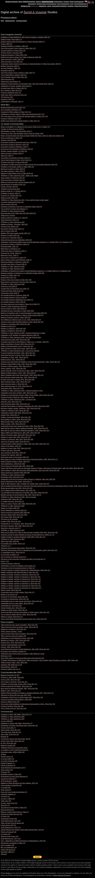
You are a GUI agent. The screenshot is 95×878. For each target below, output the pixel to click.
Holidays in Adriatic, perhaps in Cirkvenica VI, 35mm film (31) (21, 586)
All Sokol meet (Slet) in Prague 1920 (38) (14, 162)
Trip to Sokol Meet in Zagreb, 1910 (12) (14, 75)
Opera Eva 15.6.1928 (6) (9, 286)
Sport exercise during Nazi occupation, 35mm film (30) (18, 634)
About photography (63, 4)
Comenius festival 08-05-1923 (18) (12, 202)
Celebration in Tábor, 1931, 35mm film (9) (14, 357)
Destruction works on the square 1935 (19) (15, 457)
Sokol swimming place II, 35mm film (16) (14, 384)
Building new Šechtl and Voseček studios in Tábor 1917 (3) (20, 121)
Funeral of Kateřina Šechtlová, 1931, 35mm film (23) (18, 353)
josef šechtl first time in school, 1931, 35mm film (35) (18, 355)
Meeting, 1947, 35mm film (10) (11, 691)
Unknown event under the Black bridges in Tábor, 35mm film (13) (22, 322)
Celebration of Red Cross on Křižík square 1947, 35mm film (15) (22, 697)
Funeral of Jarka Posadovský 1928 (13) (14, 306)
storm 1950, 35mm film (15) (10, 734)
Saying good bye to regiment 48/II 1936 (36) (15, 512)
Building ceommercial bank (11, 189)
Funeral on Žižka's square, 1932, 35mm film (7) (16, 366)
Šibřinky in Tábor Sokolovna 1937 (13, 530)
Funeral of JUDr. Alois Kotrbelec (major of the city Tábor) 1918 (22, 133)
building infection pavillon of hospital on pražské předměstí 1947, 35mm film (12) (27, 693)
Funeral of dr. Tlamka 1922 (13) (11, 195)
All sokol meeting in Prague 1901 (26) (13, 50)
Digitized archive (47, 2)
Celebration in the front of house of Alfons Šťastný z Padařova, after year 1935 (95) (28, 479)
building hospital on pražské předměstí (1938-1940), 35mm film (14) (23, 537)
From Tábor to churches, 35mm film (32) (14, 682)
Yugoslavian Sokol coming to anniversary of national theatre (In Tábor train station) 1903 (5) (31, 64)
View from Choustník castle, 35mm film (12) (15, 441)
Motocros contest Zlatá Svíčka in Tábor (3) (15, 812)
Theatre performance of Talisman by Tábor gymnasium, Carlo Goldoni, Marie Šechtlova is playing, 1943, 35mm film (40, 660)
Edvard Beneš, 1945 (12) (9, 667)
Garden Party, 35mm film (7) (10, 415)
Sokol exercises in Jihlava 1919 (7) (12, 153)
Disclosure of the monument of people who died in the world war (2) (23, 559)
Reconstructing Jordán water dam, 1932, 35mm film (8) (19, 377)
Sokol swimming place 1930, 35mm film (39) (15, 339)
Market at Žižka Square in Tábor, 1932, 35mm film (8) (18, 373)
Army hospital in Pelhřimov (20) (11, 110)
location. (71, 6)
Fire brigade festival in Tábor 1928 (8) (13, 302)
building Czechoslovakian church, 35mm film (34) (17, 346)
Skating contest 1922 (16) (9, 198)
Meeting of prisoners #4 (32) (10, 675)
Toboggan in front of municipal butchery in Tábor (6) (18, 568)
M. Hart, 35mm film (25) (8, 743)
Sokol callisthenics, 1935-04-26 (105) (13, 464)
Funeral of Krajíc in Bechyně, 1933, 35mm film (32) (17, 397)
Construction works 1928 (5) (10, 293)
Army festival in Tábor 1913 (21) (11, 90)
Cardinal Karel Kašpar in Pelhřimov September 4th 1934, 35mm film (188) (25, 406)
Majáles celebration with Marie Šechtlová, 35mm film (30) (19, 572)
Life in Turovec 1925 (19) (9, 231)
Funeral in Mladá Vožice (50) (10, 702)
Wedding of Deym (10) (8, 326)
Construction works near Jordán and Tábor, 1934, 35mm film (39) (22, 426)
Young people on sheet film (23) (11, 785)
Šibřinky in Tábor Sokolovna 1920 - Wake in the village (20, 175)
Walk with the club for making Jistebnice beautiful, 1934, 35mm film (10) (24, 428)
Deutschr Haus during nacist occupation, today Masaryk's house (23, 653)
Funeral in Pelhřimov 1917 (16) (11, 118)
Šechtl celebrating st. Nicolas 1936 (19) (14, 510)
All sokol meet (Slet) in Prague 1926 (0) (14, 264)
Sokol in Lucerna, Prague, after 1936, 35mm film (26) (18, 503)
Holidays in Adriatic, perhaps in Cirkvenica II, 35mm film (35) (20, 577)
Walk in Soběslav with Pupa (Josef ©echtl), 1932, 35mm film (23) (22, 375)
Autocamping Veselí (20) (9, 818)
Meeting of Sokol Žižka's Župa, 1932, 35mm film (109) (18, 364)
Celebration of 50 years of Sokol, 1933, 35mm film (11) (19, 393)
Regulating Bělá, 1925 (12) (9, 246)
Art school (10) (5, 834)
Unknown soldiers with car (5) (10, 669)
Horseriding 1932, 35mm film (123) (12, 388)
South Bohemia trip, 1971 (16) (11, 821)
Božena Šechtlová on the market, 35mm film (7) (16, 481)
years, (49, 6)
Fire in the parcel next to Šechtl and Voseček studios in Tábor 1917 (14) (24, 116)
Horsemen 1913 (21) (7, 99)
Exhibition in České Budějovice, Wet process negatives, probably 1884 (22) (25, 37)
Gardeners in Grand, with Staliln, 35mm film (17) (16, 723)
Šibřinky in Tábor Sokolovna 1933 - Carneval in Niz (19, 399)
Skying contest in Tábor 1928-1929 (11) (14, 308)
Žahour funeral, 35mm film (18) (11, 590)
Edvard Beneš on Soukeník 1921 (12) (13, 184)
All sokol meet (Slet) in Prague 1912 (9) (14, 88)
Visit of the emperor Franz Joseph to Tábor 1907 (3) (18, 73)
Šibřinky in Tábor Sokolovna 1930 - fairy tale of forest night (21, 337)
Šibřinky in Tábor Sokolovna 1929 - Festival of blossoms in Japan (23, 333)
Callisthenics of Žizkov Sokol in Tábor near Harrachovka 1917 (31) (22, 114)
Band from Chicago (8, 215)
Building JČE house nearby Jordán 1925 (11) (15, 233)
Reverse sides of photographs (46, 4)
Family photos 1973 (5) (8, 825)
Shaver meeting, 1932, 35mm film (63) (13, 368)
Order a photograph (76, 2)
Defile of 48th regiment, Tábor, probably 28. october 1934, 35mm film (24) (25, 484)
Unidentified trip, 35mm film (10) (11, 605)
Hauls (4, 754)
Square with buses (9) (8, 849)
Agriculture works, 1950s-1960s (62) (13, 752)
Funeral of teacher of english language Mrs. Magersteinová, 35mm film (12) (25, 570)
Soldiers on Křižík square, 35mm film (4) (14, 610)
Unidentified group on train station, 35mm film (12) (17, 603)
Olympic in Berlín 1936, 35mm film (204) (14, 515)
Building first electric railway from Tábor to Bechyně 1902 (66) (21, 57)
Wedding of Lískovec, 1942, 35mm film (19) (15, 640)
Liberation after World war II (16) (11, 665)
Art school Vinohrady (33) (9, 761)
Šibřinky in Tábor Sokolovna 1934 (13, 475)
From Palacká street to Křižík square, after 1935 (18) (18, 490)
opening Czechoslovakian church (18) (13, 645)
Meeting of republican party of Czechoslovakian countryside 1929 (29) (24, 313)
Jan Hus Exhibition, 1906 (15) (10, 68)
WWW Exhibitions (29, 2)
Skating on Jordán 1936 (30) (10, 508)
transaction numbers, (59, 6)
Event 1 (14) (5, 561)
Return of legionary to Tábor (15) (11, 138)
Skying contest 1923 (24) (9, 204)
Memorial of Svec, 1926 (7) (10, 255)
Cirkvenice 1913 (7, 97)
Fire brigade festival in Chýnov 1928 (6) (14, 297)
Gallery (38, 2)
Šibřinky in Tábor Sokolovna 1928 (13, 284)
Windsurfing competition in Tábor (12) (13, 843)
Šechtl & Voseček (11, 2)
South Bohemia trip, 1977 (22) (11, 838)
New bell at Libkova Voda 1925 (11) (12, 229)
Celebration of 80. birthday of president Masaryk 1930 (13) (20, 335)
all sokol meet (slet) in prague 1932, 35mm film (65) (18, 379)
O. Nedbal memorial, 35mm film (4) (12, 501)
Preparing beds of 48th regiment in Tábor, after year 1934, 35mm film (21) (25, 444)
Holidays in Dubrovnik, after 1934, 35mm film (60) (17, 439)
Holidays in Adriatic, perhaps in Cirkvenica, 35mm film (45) (20, 574)
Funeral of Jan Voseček (10, 519)
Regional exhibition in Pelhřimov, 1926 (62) (15, 262)
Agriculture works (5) (7, 70)
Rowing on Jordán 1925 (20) (10, 235)
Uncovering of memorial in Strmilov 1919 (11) (16, 158)
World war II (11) (6, 656)
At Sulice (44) (5, 816)
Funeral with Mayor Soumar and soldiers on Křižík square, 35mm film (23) (25, 612)
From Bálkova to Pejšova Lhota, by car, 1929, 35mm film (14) (21, 319)
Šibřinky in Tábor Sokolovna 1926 (13, 266)
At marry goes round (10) (9, 803)
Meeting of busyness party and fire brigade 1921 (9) (18, 182)
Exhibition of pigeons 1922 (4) (10, 193)
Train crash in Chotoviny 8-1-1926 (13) (13, 257)
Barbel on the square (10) (9, 594)
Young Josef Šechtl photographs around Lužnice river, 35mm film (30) (24, 619)
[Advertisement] (34, 26)
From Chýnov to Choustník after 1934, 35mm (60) (17, 466)
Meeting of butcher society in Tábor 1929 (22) (16, 317)
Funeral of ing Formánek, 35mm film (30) (14, 597)
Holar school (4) (6, 790)
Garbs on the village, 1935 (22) (11, 446)
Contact (66, 2)
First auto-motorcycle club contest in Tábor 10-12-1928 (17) (20, 304)
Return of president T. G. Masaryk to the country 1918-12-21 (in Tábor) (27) (25, 127)
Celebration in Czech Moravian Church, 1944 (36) (17, 638)
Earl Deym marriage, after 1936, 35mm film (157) (17, 526)
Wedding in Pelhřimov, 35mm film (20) (13, 328)
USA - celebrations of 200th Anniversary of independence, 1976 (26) (23, 841)
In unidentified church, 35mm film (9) (13, 552)
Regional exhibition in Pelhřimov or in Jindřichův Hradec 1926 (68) (22, 273)
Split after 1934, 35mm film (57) (11, 402)
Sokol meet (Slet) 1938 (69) (10, 541)
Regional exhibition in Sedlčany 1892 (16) (14, 46)
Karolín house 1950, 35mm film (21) (12, 741)
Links (71, 4)
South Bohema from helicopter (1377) (13, 767)
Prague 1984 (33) (6, 44)
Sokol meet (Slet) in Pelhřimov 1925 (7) (14, 251)
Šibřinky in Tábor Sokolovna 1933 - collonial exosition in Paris (22, 390)
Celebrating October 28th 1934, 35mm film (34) (16, 413)
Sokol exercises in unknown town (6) (13, 180)
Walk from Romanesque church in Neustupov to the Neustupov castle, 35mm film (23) (29, 550)
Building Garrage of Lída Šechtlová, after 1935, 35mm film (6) (21, 495)
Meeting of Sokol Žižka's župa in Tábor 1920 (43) (17, 173)
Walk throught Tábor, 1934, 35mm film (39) (15, 421)
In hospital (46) (6, 787)
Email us (8, 873)
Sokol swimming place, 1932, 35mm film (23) (15, 382)
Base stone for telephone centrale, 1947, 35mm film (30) (19, 688)
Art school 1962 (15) (7, 759)
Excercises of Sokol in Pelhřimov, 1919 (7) (14, 147)
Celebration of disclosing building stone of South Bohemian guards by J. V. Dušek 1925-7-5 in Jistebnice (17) (36, 242)
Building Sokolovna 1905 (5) (10, 66)
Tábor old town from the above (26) (12, 823)
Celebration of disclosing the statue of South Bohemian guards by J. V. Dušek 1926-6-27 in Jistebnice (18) (36, 271)
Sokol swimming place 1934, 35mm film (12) (15, 404)
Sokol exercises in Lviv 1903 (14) (12, 61)
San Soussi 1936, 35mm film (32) (12, 517)
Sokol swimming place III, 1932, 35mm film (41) (16, 386)
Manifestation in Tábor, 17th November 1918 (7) (16, 131)
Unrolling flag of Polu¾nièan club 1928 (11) (15, 288)
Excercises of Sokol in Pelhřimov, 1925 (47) (15, 244)
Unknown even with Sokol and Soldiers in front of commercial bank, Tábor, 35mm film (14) (30, 362)
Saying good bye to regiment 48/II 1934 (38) (15, 472)
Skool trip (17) (5, 805)
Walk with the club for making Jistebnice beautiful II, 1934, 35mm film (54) (25, 430)
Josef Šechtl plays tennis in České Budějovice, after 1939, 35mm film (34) (25, 649)
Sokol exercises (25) (7, 79)
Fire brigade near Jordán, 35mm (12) (13, 543)
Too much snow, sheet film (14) (11, 732)
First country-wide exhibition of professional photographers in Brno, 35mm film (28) (28, 704)
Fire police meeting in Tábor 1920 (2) (13, 171)
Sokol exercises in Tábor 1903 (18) (12, 59)
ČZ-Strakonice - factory (9, 781)
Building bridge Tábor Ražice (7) (11, 39)
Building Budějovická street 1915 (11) (13, 107)
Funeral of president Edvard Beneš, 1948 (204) (16, 699)
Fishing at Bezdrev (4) (8, 765)
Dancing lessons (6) (7, 810)
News (20, 2)
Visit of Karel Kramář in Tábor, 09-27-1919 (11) (16, 160)
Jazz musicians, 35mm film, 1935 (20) (13, 453)
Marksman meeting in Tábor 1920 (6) (13, 169)
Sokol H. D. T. (6, 546)
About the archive (80, 6)
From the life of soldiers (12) (10, 554)
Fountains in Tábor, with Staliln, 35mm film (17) (16, 714)
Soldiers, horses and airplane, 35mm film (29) (16, 417)
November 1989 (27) (7, 852)
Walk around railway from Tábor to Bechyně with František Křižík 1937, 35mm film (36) (29, 532)
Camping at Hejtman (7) (9, 779)
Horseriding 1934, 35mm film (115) (12, 477)
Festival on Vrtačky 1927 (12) (10, 275)
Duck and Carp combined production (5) (14, 792)
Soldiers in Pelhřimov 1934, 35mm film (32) (15, 410)
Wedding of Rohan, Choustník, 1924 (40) (14, 224)
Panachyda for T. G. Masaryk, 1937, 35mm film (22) (18, 523)
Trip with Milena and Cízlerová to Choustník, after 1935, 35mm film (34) (24, 492)
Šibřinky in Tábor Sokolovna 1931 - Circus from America (20, 351)
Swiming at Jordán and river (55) (11, 814)
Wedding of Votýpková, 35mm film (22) (13, 629)
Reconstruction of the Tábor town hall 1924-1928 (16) (18, 213)
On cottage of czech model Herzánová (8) (14, 750)
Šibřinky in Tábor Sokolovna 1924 (13, 211)
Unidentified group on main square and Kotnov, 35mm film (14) (21, 601)
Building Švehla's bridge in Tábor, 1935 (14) (15, 461)
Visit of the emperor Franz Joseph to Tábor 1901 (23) (18, 48)
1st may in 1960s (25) (8, 798)
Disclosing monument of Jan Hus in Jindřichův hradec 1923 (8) (21, 206)
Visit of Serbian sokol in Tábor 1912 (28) (14, 77)
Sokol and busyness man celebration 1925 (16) (16, 240)
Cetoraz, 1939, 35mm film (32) (11, 647)
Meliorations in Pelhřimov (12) (10, 249)
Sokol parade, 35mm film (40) (10, 730)
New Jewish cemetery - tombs (12, 631)
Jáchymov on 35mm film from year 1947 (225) (16, 695)
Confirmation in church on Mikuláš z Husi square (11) (18, 566)
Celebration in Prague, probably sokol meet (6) (16, 86)
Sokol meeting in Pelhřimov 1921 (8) (13, 178)
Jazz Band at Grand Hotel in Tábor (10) (14, 807)
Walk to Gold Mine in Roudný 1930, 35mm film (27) (17, 344)
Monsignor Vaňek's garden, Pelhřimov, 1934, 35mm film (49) (20, 408)
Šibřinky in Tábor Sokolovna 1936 (13, 506)
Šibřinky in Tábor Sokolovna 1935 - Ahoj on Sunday (19, 497)
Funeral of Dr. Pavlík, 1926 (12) (11, 253)
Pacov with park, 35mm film (11, 450)
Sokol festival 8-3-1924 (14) (10, 220)
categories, (42, 6)
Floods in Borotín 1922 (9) (9, 186)
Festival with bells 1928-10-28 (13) (12, 291)
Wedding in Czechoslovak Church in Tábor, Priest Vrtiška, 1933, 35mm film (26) (27, 395)
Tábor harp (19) (6, 801)
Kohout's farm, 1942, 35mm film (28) (13, 642)
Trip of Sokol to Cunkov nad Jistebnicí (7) (14, 209)
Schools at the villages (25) (10, 226)
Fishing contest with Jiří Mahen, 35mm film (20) (16, 686)
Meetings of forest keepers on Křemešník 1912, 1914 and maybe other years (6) (27, 84)
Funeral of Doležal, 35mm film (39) (12, 706)
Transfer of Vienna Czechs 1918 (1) (12, 129)
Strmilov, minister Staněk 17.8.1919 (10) (14, 151)
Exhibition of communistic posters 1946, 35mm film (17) (19, 684)
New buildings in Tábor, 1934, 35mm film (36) (16, 419)
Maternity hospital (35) (8, 745)
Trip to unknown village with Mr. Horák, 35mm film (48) (18, 614)
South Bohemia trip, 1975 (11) (11, 827)
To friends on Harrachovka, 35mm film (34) (15, 599)
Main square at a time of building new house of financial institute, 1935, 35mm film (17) (29, 459)
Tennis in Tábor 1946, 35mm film (13, 677)
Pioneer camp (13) (7, 756)
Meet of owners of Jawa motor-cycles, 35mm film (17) (18, 348)
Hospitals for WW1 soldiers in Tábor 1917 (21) (16, 112)
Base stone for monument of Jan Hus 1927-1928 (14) (18, 282)
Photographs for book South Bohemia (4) (14, 776)
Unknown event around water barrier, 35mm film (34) (18, 548)
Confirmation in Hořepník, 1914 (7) (12, 101)
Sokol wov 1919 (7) (7, 155)
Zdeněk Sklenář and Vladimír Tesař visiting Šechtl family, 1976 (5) (22, 830)
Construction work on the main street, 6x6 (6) (15, 739)
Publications (58, 2)
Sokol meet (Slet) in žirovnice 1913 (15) (14, 95)
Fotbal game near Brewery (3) (11, 81)
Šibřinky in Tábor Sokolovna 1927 (13, 269)
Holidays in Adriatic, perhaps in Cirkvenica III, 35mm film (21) (21, 579)
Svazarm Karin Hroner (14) (9, 836)
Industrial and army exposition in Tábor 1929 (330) (17, 311)
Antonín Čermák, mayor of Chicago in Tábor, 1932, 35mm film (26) (23, 370)
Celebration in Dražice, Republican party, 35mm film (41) (19, 725)
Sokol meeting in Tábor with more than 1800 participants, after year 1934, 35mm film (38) (30, 470)
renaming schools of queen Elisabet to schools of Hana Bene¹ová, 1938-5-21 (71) (27, 535)
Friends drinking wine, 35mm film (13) (13, 608)
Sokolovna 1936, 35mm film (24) (11, 499)
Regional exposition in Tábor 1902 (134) (14, 55)
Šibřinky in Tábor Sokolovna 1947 (13, 719)
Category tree (25, 6)
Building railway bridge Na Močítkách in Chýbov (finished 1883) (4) (23, 41)
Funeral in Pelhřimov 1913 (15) (11, 92)
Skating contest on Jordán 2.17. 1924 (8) (14, 218)
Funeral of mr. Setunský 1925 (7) (11, 237)
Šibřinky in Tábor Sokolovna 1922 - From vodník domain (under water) (25, 200)
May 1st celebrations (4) (9, 847)
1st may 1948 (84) (7, 721)
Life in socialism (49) (7, 845)
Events (4, 854)
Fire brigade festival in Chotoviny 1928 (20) (15, 295)
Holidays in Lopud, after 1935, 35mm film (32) (16, 448)
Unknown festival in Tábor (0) (10, 563)
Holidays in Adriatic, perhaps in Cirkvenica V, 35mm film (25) (20, 583)
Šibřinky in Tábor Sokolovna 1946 (13, 716)
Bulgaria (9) (4, 736)
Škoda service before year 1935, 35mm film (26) (16, 488)
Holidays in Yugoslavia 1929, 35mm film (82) (15, 324)
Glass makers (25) (7, 770)
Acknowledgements (80, 4)
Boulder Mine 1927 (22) (8, 277)
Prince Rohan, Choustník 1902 (12, 53)
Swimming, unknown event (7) (11, 528)
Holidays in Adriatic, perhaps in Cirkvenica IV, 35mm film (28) (21, 581)
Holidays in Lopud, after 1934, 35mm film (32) (16, 437)
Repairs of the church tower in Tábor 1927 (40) (16, 280)
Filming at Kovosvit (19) (8, 832)
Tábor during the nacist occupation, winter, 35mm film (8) (19, 627)
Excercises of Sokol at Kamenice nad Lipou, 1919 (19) (18, 142)
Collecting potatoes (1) (8, 794)
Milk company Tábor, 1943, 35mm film (14, 662)
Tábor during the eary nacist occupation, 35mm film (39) (19, 625)
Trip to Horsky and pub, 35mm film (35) (13, 708)
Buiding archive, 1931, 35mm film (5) (13, 359)
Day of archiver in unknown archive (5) (13, 557)
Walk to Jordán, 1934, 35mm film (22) (13, 424)
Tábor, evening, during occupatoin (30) (13, 636)
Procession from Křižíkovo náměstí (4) (13, 651)
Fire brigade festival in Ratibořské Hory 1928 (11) (17, 300)
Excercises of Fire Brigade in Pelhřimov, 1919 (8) (17, 149)
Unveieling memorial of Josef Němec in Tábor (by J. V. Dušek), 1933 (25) (25, 342)
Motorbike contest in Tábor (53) (11, 774)
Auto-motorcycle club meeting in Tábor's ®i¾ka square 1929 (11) (22, 315)
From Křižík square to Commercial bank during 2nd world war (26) (22, 658)
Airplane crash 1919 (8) (8, 140)
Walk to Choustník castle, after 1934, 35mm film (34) (18, 435)
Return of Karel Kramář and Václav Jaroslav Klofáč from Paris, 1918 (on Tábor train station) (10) (32, 136)
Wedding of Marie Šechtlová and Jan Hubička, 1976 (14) (19, 783)
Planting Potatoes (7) (8, 763)
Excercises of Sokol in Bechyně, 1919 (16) (15, 144)
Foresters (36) (5, 772)
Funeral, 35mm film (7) (8, 728)
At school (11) (5, 796)
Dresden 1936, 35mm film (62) (11, 521)
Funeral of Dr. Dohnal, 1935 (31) (11, 455)
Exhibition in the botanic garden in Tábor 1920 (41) (17, 167)
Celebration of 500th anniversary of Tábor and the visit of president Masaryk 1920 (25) (29, 164)
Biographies (32, 4)
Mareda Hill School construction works (14, 748)
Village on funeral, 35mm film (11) (12, 617)
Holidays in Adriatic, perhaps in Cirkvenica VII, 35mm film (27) (21, 588)
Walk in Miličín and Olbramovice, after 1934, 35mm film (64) (20, 433)
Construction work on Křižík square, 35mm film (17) (18, 592)
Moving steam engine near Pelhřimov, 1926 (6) (16, 260)
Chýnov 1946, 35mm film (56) (10, 679)
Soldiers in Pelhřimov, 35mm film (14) (13, 331)
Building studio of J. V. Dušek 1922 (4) (13, 191)
